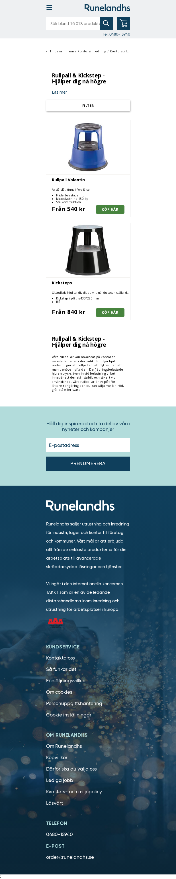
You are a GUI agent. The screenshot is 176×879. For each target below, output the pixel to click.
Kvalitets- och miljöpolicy (74, 792)
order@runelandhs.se (70, 857)
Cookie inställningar (68, 715)
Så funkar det (61, 669)
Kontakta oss (60, 658)
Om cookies (59, 692)
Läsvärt (54, 803)
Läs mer (59, 92)
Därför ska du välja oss (71, 769)
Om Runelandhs (64, 746)
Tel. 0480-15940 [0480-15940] (116, 34)
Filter (88, 105)
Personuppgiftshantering (74, 704)
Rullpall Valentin (68, 179)
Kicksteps (62, 283)
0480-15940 (59, 834)
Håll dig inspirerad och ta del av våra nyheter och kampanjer (88, 426)
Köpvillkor (56, 758)
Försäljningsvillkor (66, 681)
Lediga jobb (59, 780)
